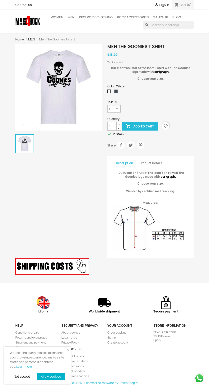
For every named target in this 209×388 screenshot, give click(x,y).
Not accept (22, 376)
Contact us (23, 5)
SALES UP (160, 17)
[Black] (116, 92)
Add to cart (140, 126)
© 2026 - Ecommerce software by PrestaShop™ (105, 383)
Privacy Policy (70, 342)
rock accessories (133, 17)
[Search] (168, 25)
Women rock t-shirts (74, 361)
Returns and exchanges (31, 337)
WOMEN (57, 17)
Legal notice (69, 337)
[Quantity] (112, 126)
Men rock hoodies (73, 371)
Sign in (111, 337)
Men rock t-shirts (72, 356)
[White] (109, 92)
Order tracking (117, 332)
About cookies (70, 332)
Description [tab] (124, 163)
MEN (71, 17)
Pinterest (140, 145)
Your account (119, 325)
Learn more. (24, 367)
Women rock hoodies (75, 376)
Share (121, 145)
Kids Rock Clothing (96, 17)
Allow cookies (51, 376)
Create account (117, 342)
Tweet (131, 145)
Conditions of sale (27, 332)
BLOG (176, 17)
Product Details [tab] (150, 163)
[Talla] (114, 109)
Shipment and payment (30, 342)
